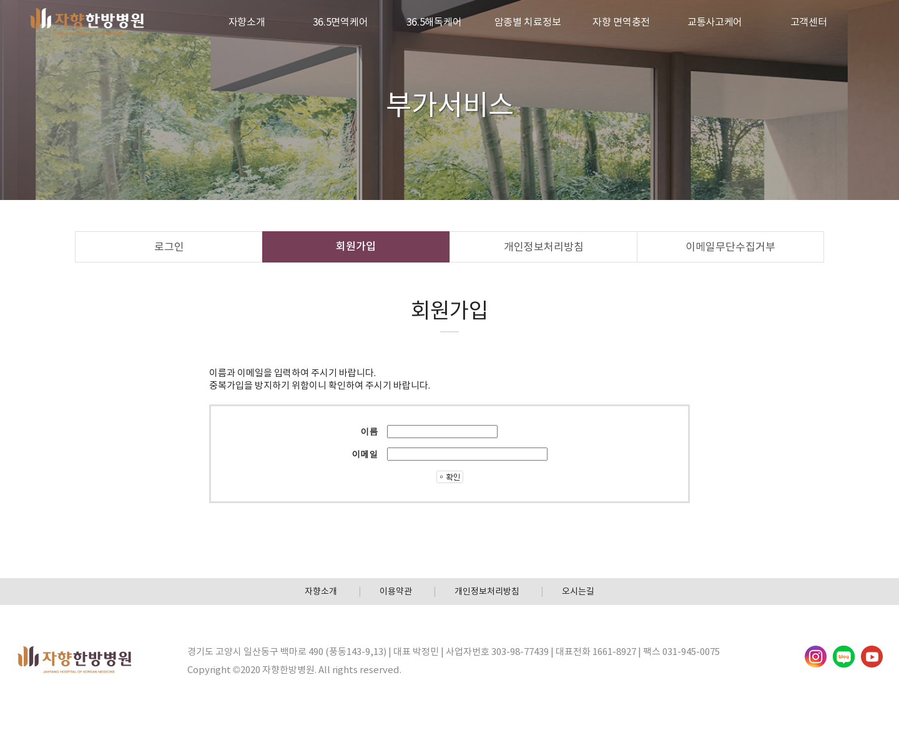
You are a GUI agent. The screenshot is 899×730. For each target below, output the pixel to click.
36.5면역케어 (340, 22)
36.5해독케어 (434, 22)
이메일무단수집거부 (730, 247)
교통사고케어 (714, 22)
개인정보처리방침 (544, 247)
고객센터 (808, 22)
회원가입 (356, 246)
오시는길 (578, 591)
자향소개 (246, 22)
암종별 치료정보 (527, 22)
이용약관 (396, 591)
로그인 (169, 247)
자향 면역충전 (621, 22)
